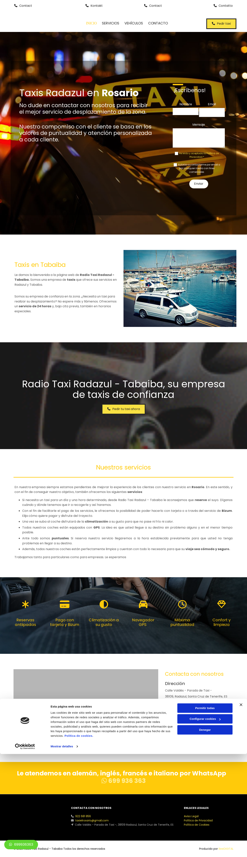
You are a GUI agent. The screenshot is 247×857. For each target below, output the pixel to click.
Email (212, 104)
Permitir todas (205, 811)
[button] (23, 6)
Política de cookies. (78, 838)
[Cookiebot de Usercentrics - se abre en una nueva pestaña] (25, 849)
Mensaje (198, 124)
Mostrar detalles (62, 849)
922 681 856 (173, 712)
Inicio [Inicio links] (91, 23)
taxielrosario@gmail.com (184, 728)
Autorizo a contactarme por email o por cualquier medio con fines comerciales (199, 168)
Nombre (185, 104)
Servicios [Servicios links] (111, 23)
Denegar (205, 832)
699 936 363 (124, 780)
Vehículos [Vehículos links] (134, 23)
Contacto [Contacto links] (159, 23)
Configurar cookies (205, 822)
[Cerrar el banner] (241, 807)
